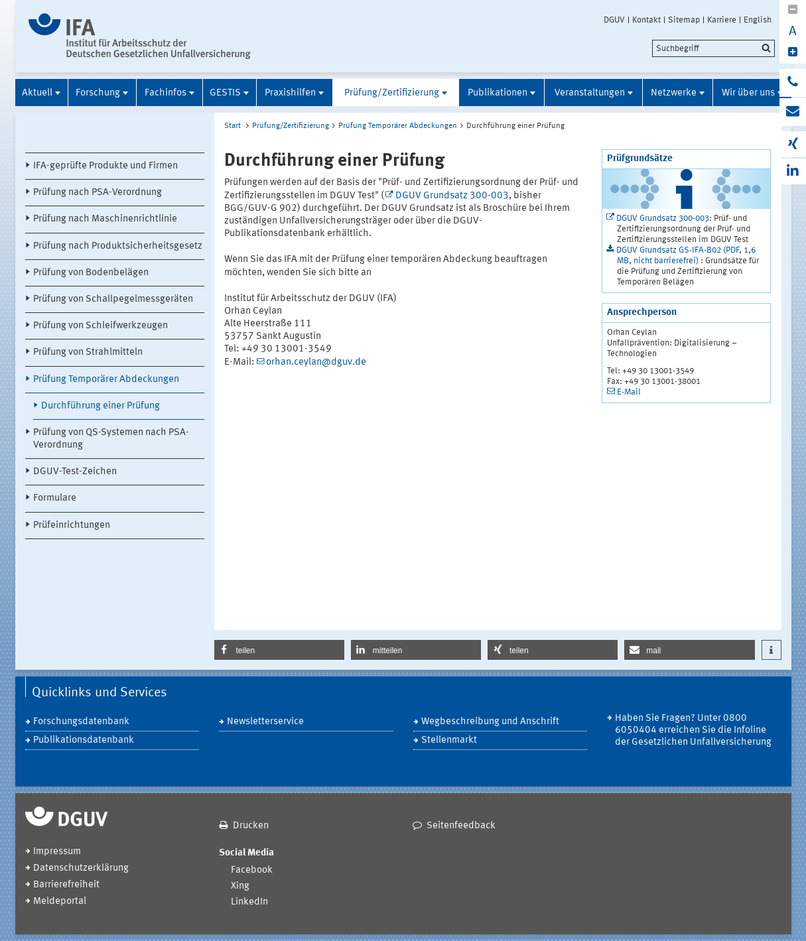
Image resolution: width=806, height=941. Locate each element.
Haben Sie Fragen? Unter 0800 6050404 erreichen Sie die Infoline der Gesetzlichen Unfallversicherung (693, 730)
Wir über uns (748, 93)
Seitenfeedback (461, 826)
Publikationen (497, 93)
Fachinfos (165, 93)
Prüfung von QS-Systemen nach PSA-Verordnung (111, 439)
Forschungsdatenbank (81, 722)
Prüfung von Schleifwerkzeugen (100, 326)
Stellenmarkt (449, 740)
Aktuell (37, 93)
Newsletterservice (265, 722)
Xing (240, 886)
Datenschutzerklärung (81, 868)
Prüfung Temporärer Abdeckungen (106, 380)
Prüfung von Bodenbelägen (91, 273)
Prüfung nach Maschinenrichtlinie (105, 219)
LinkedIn (249, 902)
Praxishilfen (290, 93)
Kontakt (646, 20)
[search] (713, 48)
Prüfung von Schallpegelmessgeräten (113, 299)
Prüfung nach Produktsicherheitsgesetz (117, 246)
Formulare (54, 498)
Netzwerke (674, 93)
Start (232, 126)
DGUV (614, 20)
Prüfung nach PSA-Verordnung (97, 193)
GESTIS (225, 93)
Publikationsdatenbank (83, 740)
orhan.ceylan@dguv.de (316, 362)
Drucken (251, 826)
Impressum (57, 852)
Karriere (721, 20)
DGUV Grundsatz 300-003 (452, 196)
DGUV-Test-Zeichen (75, 472)
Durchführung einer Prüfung (100, 406)
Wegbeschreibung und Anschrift (490, 722)
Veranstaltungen (590, 93)
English (758, 20)
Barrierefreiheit (66, 885)
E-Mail (629, 392)
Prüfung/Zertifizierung (391, 93)
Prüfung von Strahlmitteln (88, 352)
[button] (279, 650)
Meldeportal (59, 902)
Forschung (98, 93)
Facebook (252, 870)
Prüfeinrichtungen (71, 526)
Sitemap (684, 20)
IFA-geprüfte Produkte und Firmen (105, 166)
